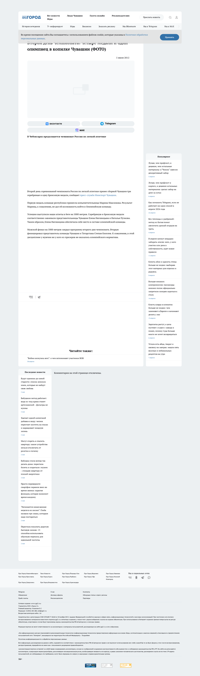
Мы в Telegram (150, 26)
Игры (50, 19)
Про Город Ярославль (26, 577)
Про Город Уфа (89, 577)
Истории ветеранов (31, 26)
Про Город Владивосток (48, 582)
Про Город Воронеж (91, 573)
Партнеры (86, 598)
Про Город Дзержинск (26, 582)
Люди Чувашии (75, 15)
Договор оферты (57, 595)
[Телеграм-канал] (108, 123)
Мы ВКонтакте (129, 26)
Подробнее (86, 635)
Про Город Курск (46, 577)
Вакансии (86, 26)
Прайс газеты (23, 598)
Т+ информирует (55, 26)
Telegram (21, 592)
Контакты (86, 592)
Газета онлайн (97, 15)
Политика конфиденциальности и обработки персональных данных (42, 639)
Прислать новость (151, 17)
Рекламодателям (120, 15)
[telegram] (39, 297)
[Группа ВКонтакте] (53, 123)
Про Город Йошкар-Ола (70, 573)
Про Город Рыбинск (69, 577)
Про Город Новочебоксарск (28, 573)
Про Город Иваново (113, 573)
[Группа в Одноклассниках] (136, 577)
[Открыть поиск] (170, 17)
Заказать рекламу (107, 26)
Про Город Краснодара (70, 582)
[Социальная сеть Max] (80, 130)
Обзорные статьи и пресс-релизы (95, 595)
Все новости (53, 15)
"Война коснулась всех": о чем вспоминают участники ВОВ (80, 360)
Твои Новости (45, 573)
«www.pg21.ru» (36, 603)
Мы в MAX (169, 26)
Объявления (22, 595)
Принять (169, 37)
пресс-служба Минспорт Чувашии (98, 195)
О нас (53, 592)
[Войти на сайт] (176, 17)
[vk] (31, 297)
